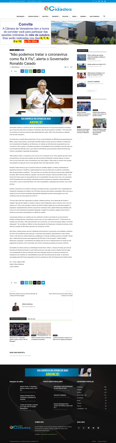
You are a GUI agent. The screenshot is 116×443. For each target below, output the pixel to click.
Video (75, 16)
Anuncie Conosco (102, 441)
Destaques (21, 16)
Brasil (79, 127)
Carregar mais (92, 91)
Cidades (83, 16)
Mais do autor (31, 319)
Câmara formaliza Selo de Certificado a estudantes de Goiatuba (28, 397)
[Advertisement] (41, 273)
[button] (104, 16)
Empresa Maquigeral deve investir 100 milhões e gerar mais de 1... (63, 405)
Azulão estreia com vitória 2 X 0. (97, 64)
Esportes (56, 16)
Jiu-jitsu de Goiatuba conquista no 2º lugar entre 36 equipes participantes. (29, 406)
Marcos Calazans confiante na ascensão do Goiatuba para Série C (84, 114)
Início (11, 47)
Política (22, 50)
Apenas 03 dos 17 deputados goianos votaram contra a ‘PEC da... (29, 388)
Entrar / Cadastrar (32, 1)
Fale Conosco (94, 16)
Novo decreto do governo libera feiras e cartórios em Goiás (61, 294)
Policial (66, 16)
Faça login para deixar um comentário (20, 355)
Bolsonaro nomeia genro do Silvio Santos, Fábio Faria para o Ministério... (83, 131)
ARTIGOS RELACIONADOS (18, 319)
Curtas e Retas (34, 16)
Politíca (45, 16)
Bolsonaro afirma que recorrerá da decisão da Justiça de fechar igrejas (23, 294)
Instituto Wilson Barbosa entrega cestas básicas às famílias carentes (99, 114)
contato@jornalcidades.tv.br (48, 434)
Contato (39, 1)
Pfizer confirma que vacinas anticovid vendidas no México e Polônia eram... (96, 57)
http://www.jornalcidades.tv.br (28, 306)
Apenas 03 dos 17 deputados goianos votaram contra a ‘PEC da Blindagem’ (18, 339)
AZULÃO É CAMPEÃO (94, 81)
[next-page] (14, 345)
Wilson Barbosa (15, 67)
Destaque (17, 50)
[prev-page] (11, 345)
